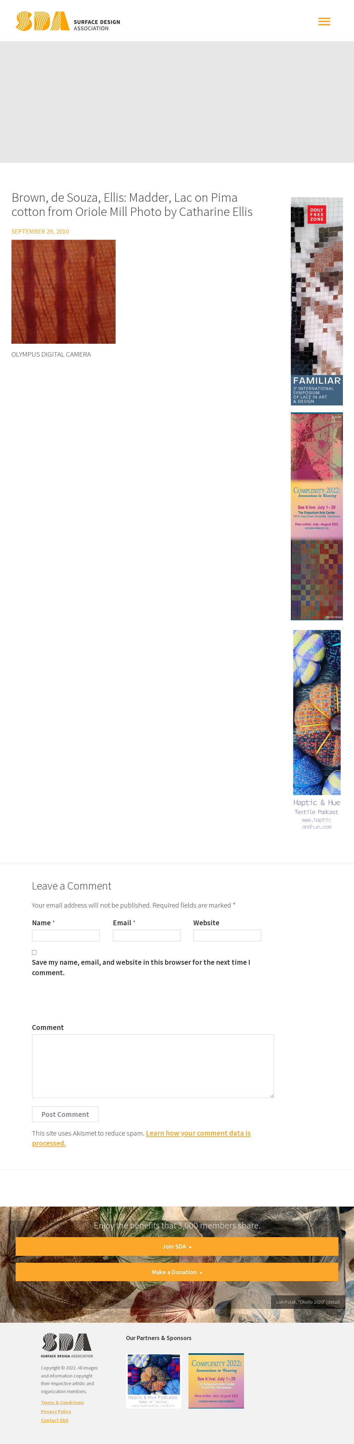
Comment (48, 1027)
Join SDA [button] (177, 1246)
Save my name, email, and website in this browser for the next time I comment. (141, 967)
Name (41, 922)
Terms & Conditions (62, 1402)
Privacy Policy (56, 1411)
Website (206, 922)
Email (122, 922)
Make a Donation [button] (177, 1272)
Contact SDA (54, 1420)
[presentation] (84, 1001)
